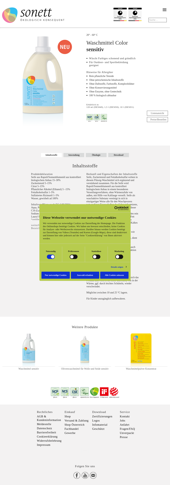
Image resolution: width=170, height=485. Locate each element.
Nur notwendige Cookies (55, 275)
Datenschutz (44, 428)
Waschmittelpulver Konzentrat (141, 368)
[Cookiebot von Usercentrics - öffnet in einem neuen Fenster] (116, 208)
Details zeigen (117, 267)
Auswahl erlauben (85, 275)
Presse (124, 437)
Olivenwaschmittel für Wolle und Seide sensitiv (85, 368)
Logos (96, 420)
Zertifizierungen (102, 416)
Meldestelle (44, 424)
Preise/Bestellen (158, 119)
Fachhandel (72, 428)
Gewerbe (70, 432)
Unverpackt (127, 432)
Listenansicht (157, 113)
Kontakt (125, 416)
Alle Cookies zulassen (114, 275)
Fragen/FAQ (127, 428)
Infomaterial (100, 424)
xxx (85, 450)
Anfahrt (124, 424)
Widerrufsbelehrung (49, 440)
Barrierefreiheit (46, 432)
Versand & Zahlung (77, 420)
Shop (68, 416)
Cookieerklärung (47, 436)
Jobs (122, 420)
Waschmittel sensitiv (29, 368)
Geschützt (98, 428)
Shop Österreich (74, 424)
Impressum (43, 444)
